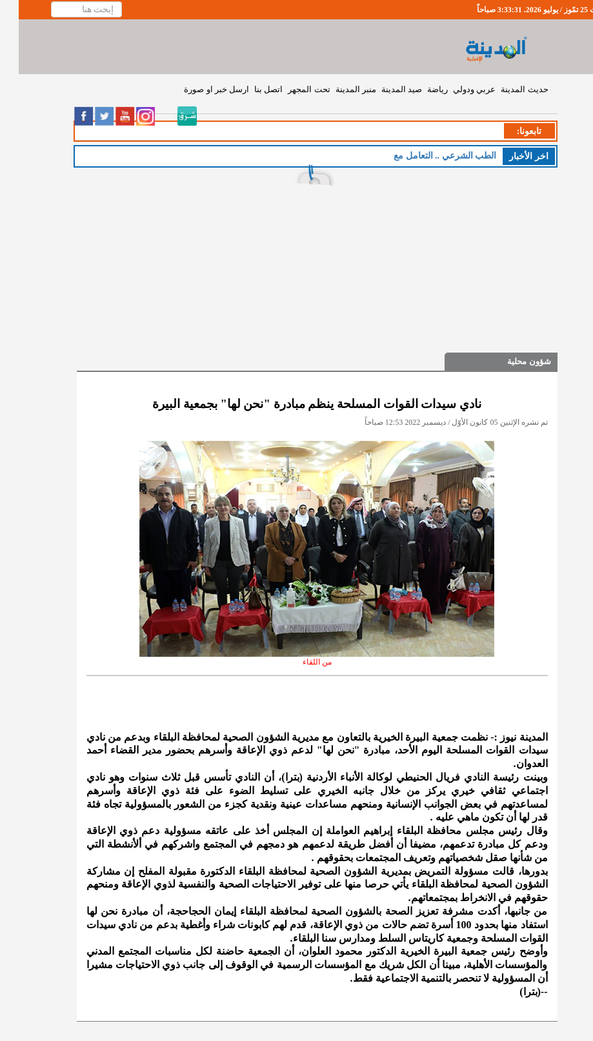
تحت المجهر (290, 89)
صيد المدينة (383, 89)
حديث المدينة (505, 89)
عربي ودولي (455, 89)
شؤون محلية (510, 361)
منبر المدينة (337, 89)
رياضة (418, 89)
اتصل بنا (250, 89)
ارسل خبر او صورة (197, 89)
